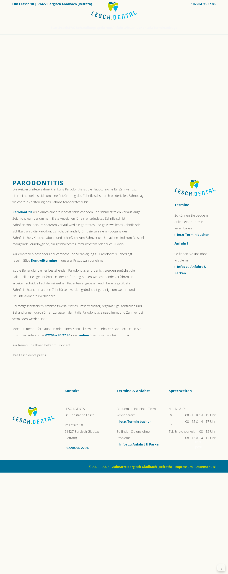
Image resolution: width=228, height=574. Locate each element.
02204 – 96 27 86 (58, 335)
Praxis (55, 27)
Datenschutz (205, 467)
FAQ (68, 27)
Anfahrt (120, 27)
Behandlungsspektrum (93, 27)
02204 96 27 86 (204, 4)
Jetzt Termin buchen (193, 234)
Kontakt (155, 27)
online (84, 335)
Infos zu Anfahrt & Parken (139, 444)
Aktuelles (138, 27)
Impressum (184, 467)
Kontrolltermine (44, 260)
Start (42, 27)
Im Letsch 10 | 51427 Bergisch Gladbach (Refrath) (53, 4)
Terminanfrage (177, 27)
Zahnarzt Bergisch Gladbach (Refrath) (142, 467)
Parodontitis (22, 212)
